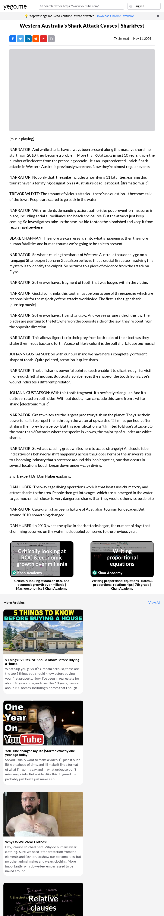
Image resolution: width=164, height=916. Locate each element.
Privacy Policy (29, 904)
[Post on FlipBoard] (43, 38)
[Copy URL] (51, 38)
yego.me (15, 6)
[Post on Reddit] (35, 38)
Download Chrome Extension (115, 16)
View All (154, 602)
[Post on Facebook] (12, 38)
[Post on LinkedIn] (28, 38)
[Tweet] (20, 38)
